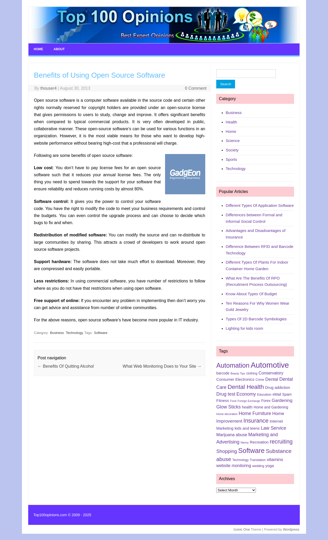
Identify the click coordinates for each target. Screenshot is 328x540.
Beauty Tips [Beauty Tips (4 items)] (238, 373)
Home (38, 49)
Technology (74, 333)
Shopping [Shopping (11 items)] (226, 451)
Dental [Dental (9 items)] (271, 379)
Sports (231, 159)
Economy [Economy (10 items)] (246, 394)
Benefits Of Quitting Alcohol (66, 366)
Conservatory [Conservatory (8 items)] (271, 373)
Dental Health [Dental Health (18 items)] (246, 386)
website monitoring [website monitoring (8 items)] (233, 465)
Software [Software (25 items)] (251, 450)
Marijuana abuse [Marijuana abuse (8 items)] (231, 435)
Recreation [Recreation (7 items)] (259, 442)
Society (232, 150)
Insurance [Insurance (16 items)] (255, 420)
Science (232, 140)
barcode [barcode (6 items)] (222, 373)
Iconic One (242, 529)
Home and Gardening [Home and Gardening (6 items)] (271, 407)
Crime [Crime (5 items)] (259, 380)
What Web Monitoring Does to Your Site (162, 366)
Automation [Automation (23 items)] (232, 365)
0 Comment (196, 88)
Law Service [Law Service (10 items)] (273, 428)
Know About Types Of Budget (251, 294)
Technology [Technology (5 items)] (240, 460)
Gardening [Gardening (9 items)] (282, 400)
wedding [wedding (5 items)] (258, 466)
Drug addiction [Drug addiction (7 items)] (277, 387)
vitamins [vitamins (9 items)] (275, 459)
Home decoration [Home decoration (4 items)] (226, 414)
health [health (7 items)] (247, 407)
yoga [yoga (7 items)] (269, 466)
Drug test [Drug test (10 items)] (225, 394)
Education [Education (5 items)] (264, 394)
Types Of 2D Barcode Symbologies (256, 319)
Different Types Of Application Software (260, 205)
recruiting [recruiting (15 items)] (281, 442)
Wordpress (291, 529)
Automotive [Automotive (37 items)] (270, 365)
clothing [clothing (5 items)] (251, 373)
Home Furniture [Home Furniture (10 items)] (255, 413)
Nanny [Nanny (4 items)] (245, 442)
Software (100, 333)
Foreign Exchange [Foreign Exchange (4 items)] (249, 400)
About (59, 49)
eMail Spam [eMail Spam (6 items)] (282, 394)
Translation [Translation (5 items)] (258, 460)
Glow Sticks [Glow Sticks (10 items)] (228, 407)
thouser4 (48, 88)
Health (231, 122)
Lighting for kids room (244, 328)
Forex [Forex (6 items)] (266, 401)
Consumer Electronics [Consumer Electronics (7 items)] (235, 379)
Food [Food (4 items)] (233, 400)
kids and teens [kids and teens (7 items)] (247, 428)
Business (57, 333)
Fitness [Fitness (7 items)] (222, 401)
